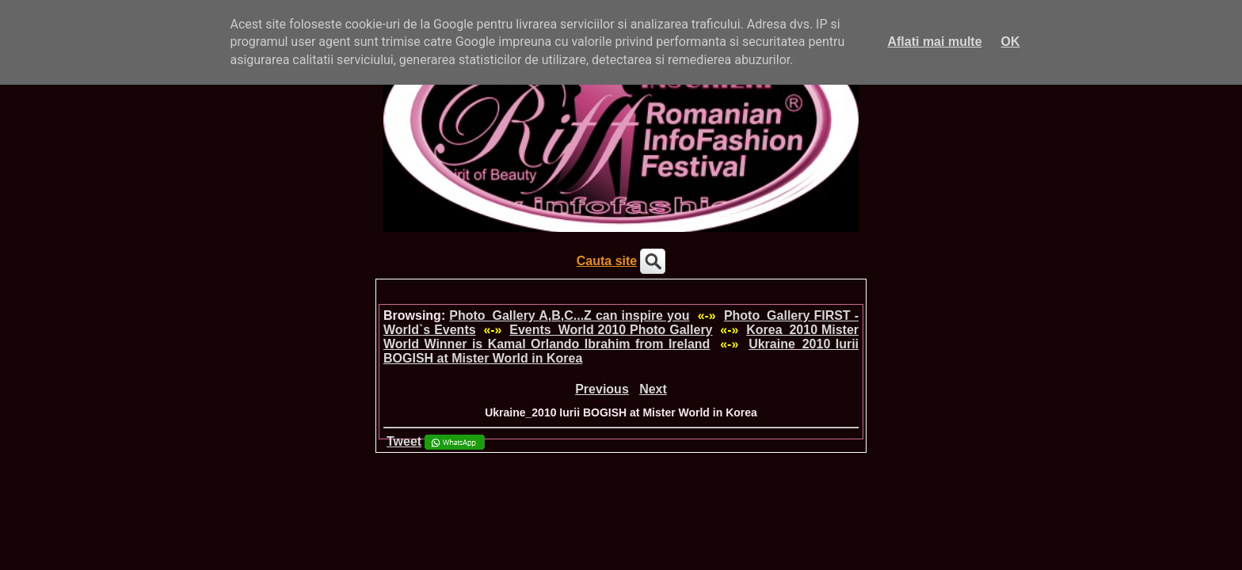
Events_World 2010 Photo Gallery (610, 329)
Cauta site (607, 261)
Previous (602, 389)
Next (653, 389)
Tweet (404, 441)
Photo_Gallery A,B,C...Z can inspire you (569, 315)
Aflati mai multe (934, 41)
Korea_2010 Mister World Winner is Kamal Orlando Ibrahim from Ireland (621, 337)
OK (1010, 41)
